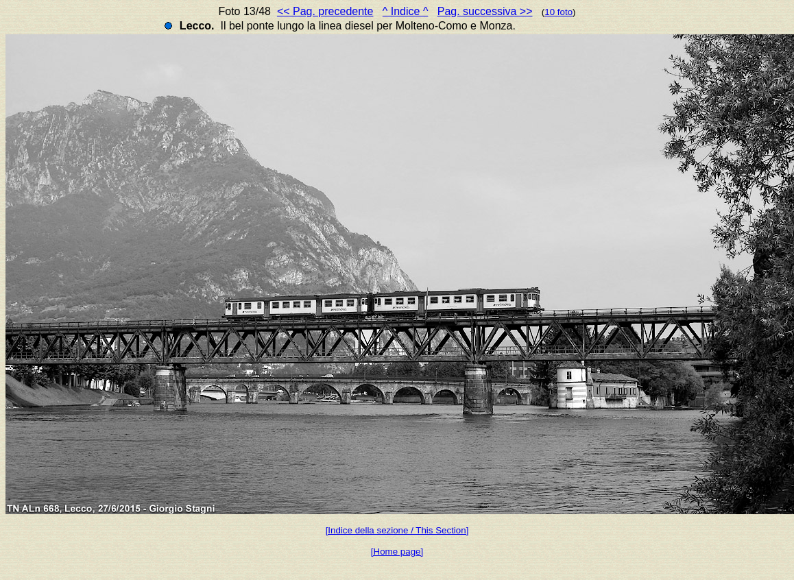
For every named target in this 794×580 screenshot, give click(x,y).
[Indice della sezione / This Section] (397, 530)
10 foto (558, 12)
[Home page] (397, 551)
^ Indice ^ (406, 11)
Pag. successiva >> (485, 11)
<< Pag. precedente (325, 11)
